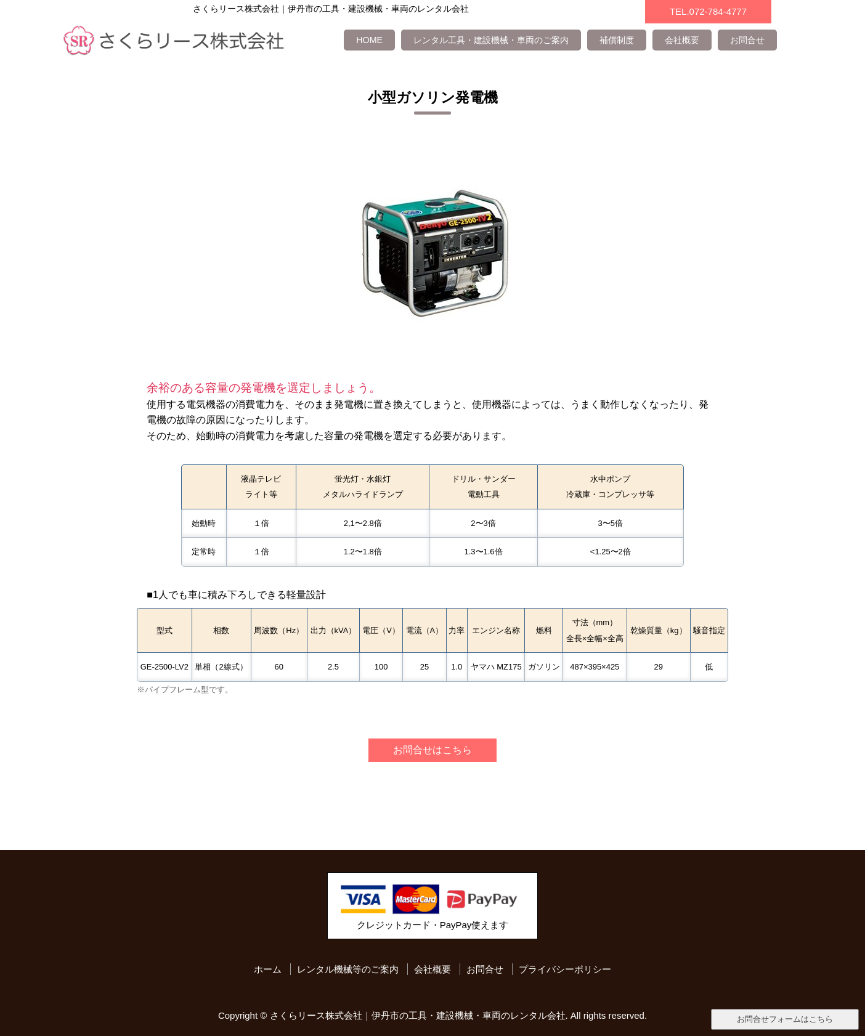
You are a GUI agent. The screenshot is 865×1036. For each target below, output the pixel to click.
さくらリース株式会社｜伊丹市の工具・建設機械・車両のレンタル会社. (419, 1015)
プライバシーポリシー (565, 969)
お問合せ (747, 40)
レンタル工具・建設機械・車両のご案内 (491, 40)
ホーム (268, 969)
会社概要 (682, 40)
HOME (369, 40)
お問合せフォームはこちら (785, 1019)
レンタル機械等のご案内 (348, 969)
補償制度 (616, 40)
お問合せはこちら (432, 749)
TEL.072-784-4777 (708, 11)
